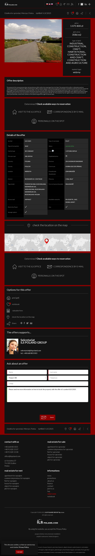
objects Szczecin (68, 547)
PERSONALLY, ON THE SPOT (48, 121)
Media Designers (54, 536)
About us (50, 481)
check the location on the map (20, 317)
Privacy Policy (61, 529)
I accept (19, 552)
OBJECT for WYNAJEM (11, 486)
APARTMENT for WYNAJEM (13, 476)
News (49, 476)
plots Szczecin (77, 547)
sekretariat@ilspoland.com (31, 350)
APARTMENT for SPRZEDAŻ (56, 447)
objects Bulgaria (49, 550)
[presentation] (47, 408)
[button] (60, 21)
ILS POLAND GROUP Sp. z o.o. (54, 512)
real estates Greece (49, 552)
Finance (50, 483)
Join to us (50, 489)
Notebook (51, 496)
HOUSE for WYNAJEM (11, 483)
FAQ (48, 491)
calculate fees (15, 311)
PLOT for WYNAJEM (10, 489)
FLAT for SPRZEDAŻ (53, 452)
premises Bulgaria (39, 550)
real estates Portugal (80, 550)
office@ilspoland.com (12, 456)
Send (47, 417)
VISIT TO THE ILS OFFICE (27, 112)
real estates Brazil (60, 552)
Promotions (51, 478)
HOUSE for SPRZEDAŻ (54, 454)
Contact (50, 486)
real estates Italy (80, 552)
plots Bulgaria (59, 550)
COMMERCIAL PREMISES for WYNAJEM (17, 478)
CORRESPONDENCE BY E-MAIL (65, 111)
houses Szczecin (47, 547)
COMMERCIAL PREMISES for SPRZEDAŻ (60, 449)
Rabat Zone (51, 494)
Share (14, 323)
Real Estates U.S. (70, 552)
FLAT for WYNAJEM (10, 481)
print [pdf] (13, 298)
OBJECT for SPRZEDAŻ (54, 457)
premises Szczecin (58, 547)
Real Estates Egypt (68, 550)
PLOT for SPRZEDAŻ (53, 460)
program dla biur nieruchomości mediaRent (47, 534)
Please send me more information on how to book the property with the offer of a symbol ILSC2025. (47, 394)
